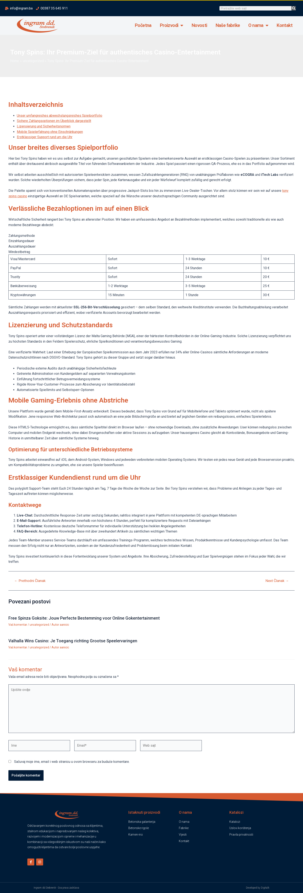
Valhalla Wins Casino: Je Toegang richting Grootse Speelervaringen (72, 640)
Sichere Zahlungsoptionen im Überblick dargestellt (54, 121)
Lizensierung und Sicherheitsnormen (43, 126)
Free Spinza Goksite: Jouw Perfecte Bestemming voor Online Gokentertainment (84, 618)
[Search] (293, 8)
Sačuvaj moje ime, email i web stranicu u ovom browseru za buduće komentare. (72, 762)
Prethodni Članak (29, 581)
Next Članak (277, 581)
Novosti (199, 25)
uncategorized (39, 624)
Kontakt (284, 25)
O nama (258, 25)
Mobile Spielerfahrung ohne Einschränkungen (50, 132)
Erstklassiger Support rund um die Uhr (44, 137)
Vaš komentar (17, 624)
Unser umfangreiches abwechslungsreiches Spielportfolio (59, 116)
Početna (143, 25)
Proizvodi (171, 25)
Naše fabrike (228, 25)
